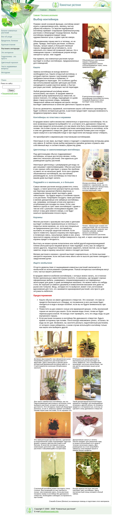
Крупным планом (8, 45)
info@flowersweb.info (49, 511)
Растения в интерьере (10, 49)
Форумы (52, 10)
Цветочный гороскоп (9, 63)
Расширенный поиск (10, 93)
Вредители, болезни (9, 41)
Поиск (3, 80)
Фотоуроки (5, 73)
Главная (43, 10)
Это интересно (7, 53)
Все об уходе (6, 37)
